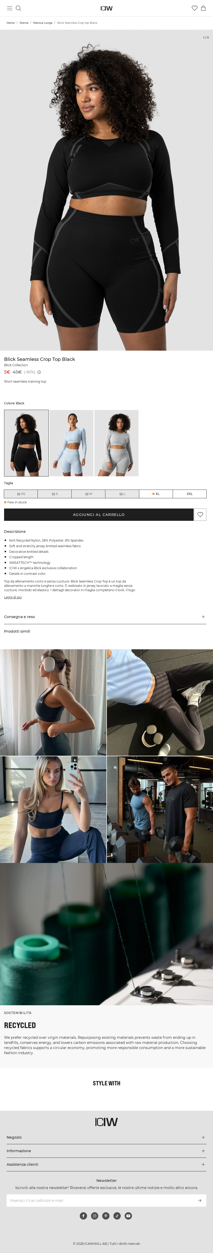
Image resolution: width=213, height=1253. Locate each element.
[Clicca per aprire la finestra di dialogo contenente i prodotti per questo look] (53, 702)
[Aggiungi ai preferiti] (200, 515)
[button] (105, 617)
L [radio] (122, 494)
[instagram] (95, 1216)
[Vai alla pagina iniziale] (106, 8)
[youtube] (128, 1216)
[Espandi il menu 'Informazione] (107, 1151)
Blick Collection (16, 365)
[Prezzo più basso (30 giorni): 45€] (39, 372)
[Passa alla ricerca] (18, 8)
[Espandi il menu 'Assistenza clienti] (107, 1164)
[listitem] (26, 443)
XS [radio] (21, 494)
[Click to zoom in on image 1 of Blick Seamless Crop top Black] (106, 190)
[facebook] (83, 1216)
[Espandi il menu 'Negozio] (107, 1137)
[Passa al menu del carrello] (203, 8)
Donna (24, 23)
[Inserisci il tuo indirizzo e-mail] (100, 1200)
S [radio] (55, 494)
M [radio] (88, 494)
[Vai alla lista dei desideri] (194, 8)
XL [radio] (157, 494)
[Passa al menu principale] (9, 8)
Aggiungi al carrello (99, 514)
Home (11, 23)
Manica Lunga (42, 23)
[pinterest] (106, 1216)
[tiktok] (117, 1216)
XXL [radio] (190, 494)
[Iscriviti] (200, 1200)
